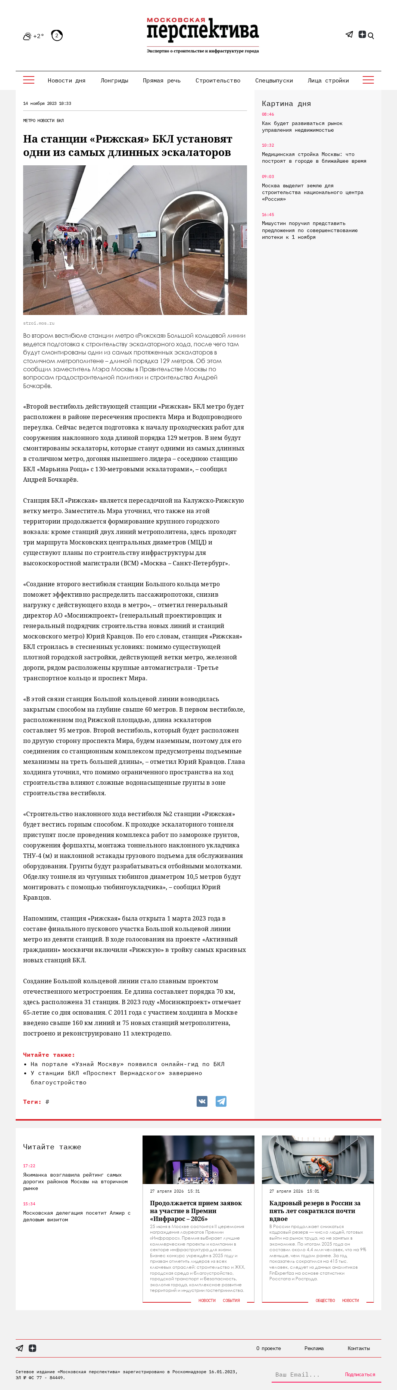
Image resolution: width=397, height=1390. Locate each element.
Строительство (218, 80)
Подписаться (360, 1374)
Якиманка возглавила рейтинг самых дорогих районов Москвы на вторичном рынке (75, 1181)
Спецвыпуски (274, 80)
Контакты (358, 1348)
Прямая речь (162, 80)
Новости (45, 120)
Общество (325, 1300)
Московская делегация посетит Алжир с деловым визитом (77, 1216)
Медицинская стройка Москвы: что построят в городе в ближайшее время (314, 157)
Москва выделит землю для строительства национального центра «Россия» (312, 192)
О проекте (268, 1348)
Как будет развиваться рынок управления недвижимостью (302, 126)
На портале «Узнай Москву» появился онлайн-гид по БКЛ (128, 1064)
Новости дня (66, 80)
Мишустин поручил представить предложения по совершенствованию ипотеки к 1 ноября (309, 230)
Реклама (313, 1348)
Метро (29, 120)
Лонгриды (114, 80)
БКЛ (60, 120)
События (231, 1300)
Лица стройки (328, 80)
